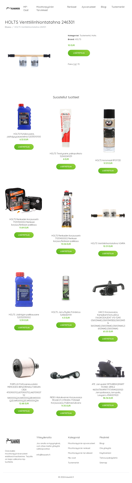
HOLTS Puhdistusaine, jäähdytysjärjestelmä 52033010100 (24, 136)
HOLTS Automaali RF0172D (108, 161)
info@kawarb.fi (43, 456)
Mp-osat (72, 459)
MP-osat (26, 9)
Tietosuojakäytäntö (109, 459)
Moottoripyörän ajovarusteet (81, 445)
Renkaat (71, 7)
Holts (94, 37)
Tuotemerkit (118, 7)
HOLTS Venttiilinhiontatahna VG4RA (108, 244)
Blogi (103, 7)
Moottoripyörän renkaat (79, 449)
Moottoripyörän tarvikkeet (45, 9)
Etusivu (8, 28)
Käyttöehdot (105, 454)
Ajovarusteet (89, 7)
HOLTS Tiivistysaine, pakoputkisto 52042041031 (66, 156)
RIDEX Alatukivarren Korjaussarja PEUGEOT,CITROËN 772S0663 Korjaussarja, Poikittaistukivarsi (66, 401)
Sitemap (103, 464)
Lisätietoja (79, 54)
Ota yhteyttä (105, 449)
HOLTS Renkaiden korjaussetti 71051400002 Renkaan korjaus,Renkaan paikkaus (66, 240)
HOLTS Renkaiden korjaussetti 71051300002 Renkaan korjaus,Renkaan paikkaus (23, 223)
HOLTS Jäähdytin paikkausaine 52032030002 (24, 317)
